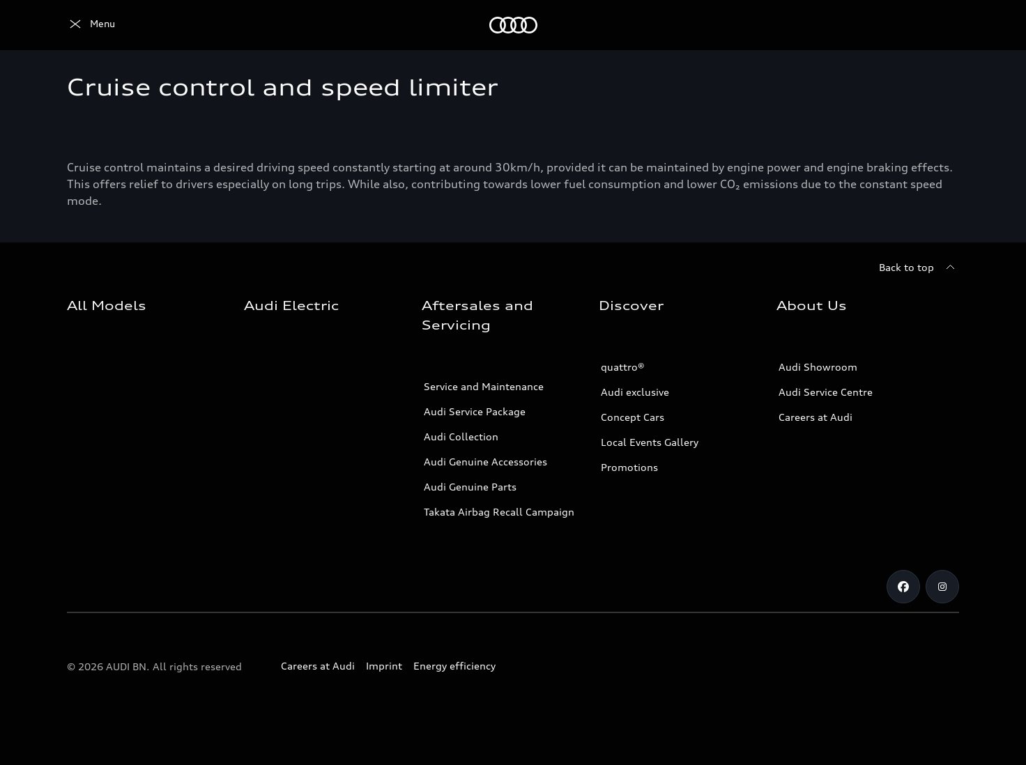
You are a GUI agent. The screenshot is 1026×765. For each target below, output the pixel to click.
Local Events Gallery (649, 442)
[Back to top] (919, 267)
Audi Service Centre (826, 392)
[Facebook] (903, 586)
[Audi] (91, 25)
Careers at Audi (815, 417)
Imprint (384, 666)
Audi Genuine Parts (470, 487)
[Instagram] (942, 586)
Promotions (629, 467)
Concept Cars (632, 417)
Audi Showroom (818, 367)
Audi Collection (461, 436)
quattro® (623, 367)
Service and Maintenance (484, 386)
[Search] (942, 25)
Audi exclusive (635, 392)
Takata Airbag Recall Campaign (499, 512)
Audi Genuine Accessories (485, 462)
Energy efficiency (454, 666)
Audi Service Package (475, 411)
